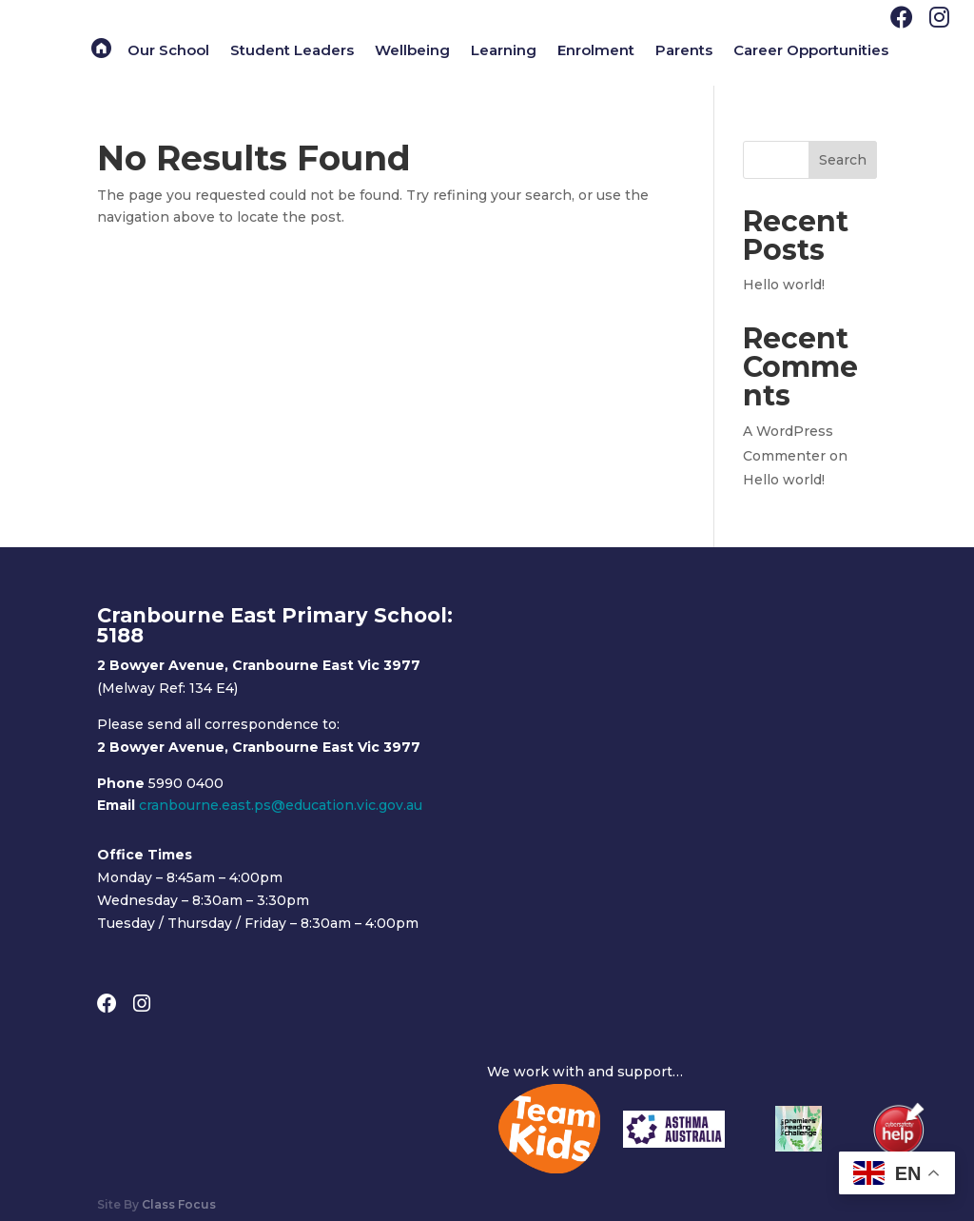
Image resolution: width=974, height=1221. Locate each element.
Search (843, 159)
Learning (503, 51)
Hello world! (784, 284)
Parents (683, 51)
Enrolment (595, 51)
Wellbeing (412, 51)
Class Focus (179, 1204)
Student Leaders (292, 51)
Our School (168, 51)
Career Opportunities (810, 51)
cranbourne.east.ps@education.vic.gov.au (280, 805)
